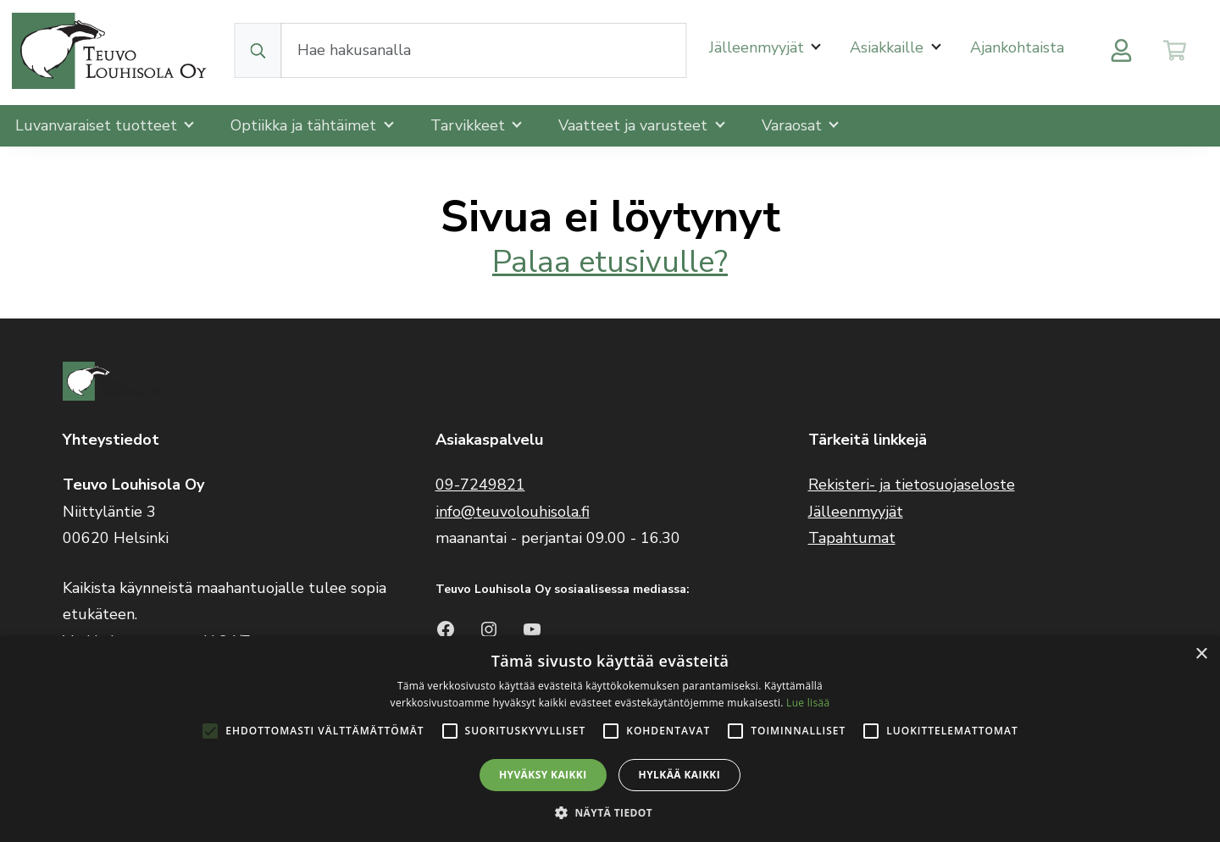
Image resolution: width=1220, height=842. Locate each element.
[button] (610, 813)
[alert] (610, 739)
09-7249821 (480, 484)
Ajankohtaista (1017, 47)
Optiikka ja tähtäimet (305, 125)
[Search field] (484, 50)
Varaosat (794, 125)
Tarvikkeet (469, 125)
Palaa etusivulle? (610, 262)
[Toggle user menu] (1121, 50)
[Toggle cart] (1175, 50)
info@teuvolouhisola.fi (512, 511)
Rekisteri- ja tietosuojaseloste (911, 484)
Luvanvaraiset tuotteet (98, 125)
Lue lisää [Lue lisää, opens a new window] (807, 702)
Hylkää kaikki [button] (679, 774)
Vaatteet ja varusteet (635, 125)
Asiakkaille (889, 47)
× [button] (1201, 654)
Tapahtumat (852, 538)
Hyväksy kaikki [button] (543, 774)
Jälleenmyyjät (758, 47)
